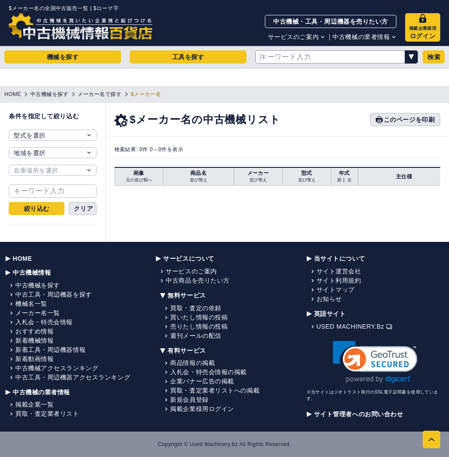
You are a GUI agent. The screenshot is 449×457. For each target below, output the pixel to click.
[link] (375, 362)
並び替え (198, 179)
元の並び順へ (139, 179)
